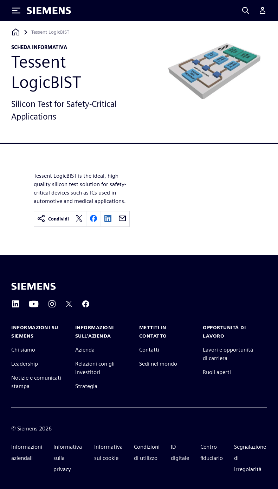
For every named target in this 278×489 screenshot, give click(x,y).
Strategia (86, 386)
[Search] (246, 11)
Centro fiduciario (211, 452)
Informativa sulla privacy (67, 458)
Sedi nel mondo (158, 363)
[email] (122, 218)
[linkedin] (108, 218)
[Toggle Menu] (16, 10)
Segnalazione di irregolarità (250, 458)
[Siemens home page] (33, 286)
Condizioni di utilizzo (147, 452)
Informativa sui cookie (108, 452)
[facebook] (93, 218)
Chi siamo (23, 349)
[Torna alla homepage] (16, 32)
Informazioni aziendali (26, 452)
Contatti (149, 349)
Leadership (24, 363)
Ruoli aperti (217, 372)
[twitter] (79, 218)
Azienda (85, 349)
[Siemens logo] (49, 10)
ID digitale (180, 452)
